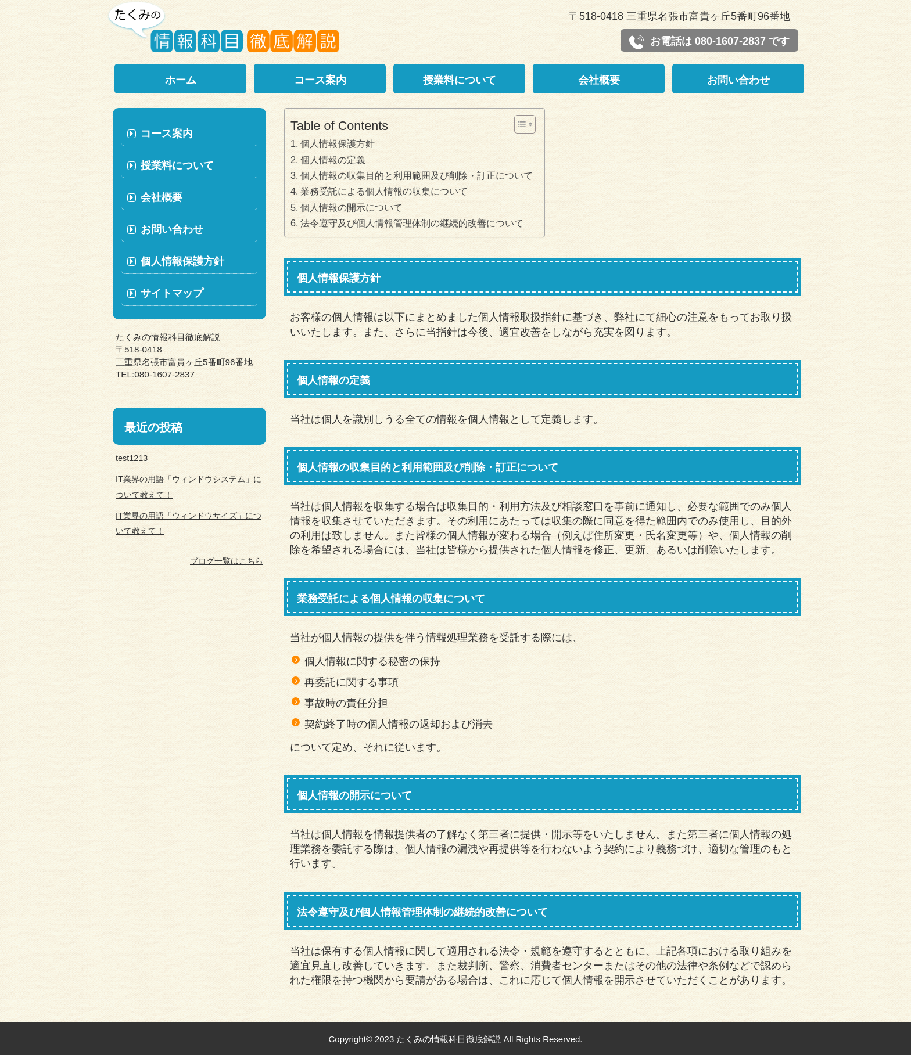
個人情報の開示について (351, 207)
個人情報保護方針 (337, 143)
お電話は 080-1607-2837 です (709, 42)
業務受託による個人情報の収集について (384, 191)
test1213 (132, 458)
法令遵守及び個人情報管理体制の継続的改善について (411, 223)
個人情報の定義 (332, 159)
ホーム (180, 80)
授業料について (459, 80)
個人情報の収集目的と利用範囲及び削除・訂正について (416, 175)
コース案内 (320, 80)
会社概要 (599, 80)
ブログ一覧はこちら (226, 561)
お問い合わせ (738, 80)
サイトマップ (172, 293)
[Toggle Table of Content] (519, 124)
